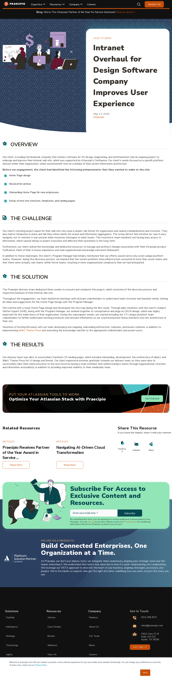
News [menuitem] (92, 645)
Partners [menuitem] (93, 617)
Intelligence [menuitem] (12, 626)
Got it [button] (145, 673)
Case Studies (102, 38)
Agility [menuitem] (9, 654)
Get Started (152, 398)
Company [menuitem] (74, 4)
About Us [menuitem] (94, 626)
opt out (91, 521)
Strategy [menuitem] (10, 636)
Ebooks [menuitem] (51, 636)
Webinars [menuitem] (52, 645)
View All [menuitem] (51, 654)
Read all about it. (126, 12)
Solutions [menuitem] (11, 611)
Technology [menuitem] (12, 645)
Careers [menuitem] (91, 4)
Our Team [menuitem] (94, 636)
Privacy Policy (41, 665)
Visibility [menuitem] (10, 617)
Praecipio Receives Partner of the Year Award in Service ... (26, 452)
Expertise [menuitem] (36, 4)
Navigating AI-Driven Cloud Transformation (80, 450)
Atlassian (98, 117)
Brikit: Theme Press (30, 330)
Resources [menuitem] (56, 4)
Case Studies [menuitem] (54, 626)
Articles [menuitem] (51, 617)
